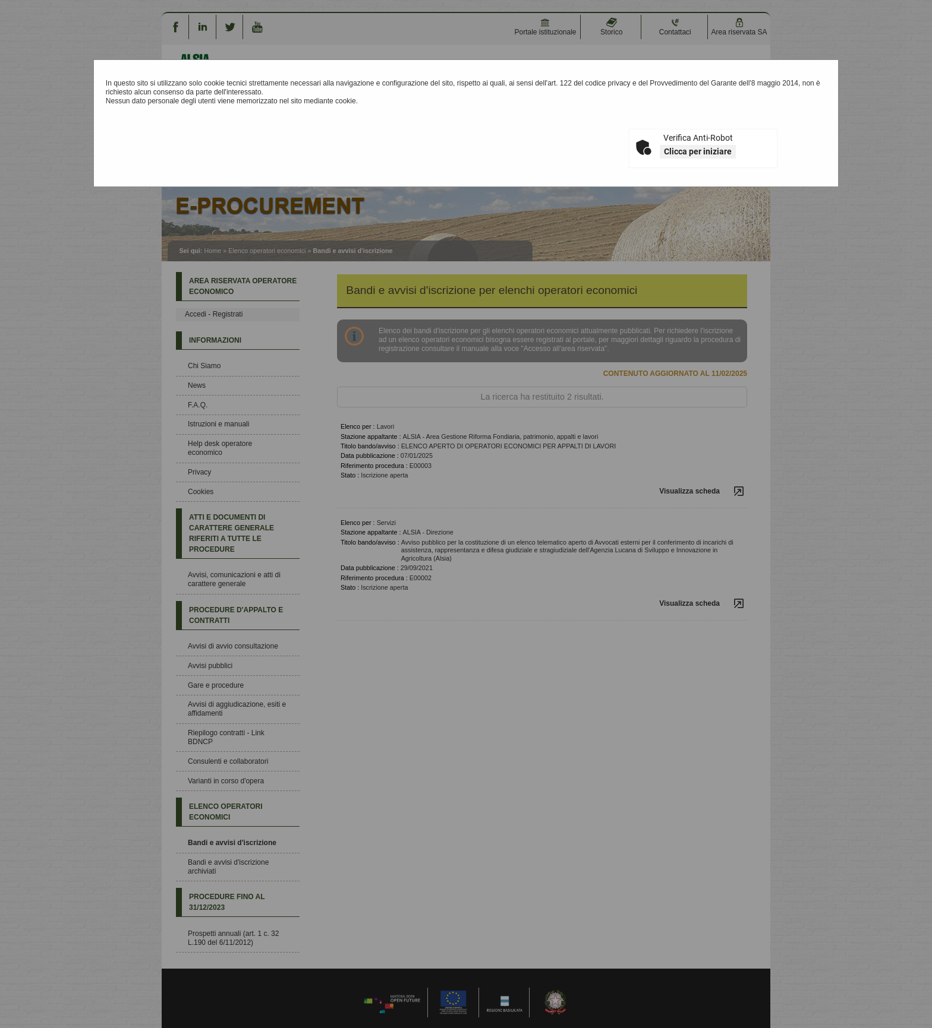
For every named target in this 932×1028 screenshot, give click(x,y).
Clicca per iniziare (698, 151)
